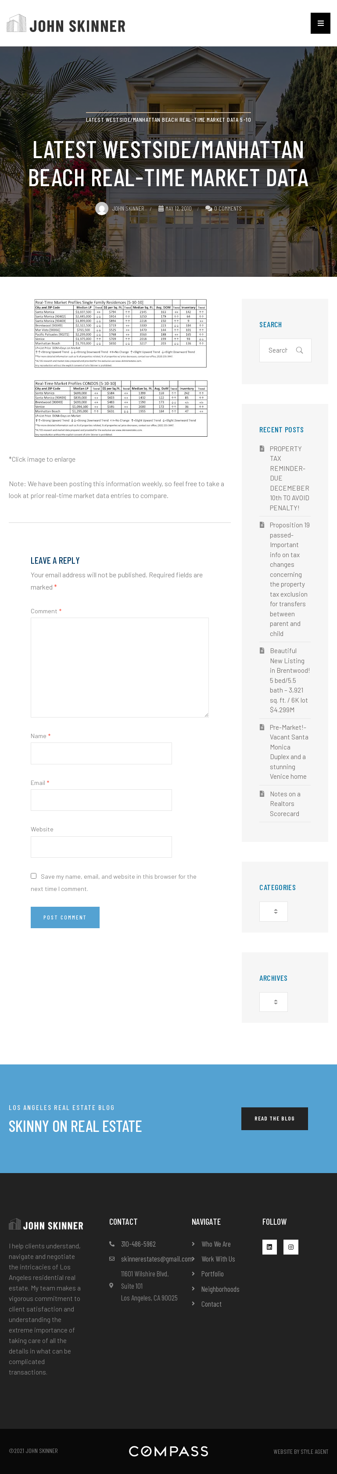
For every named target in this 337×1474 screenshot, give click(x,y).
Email (40, 782)
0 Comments (228, 208)
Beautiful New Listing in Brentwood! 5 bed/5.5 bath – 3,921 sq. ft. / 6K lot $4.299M (290, 680)
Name (40, 735)
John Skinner (119, 208)
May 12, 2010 (175, 208)
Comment (46, 611)
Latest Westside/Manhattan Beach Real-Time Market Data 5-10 (168, 119)
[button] (320, 23)
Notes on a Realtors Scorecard (285, 803)
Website (42, 829)
